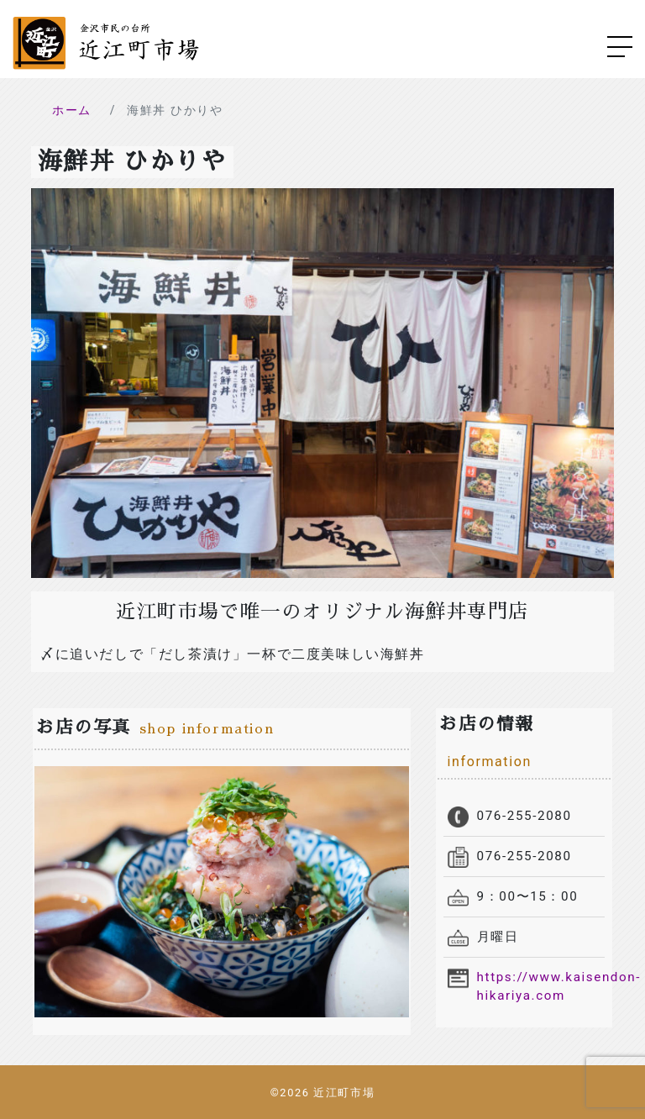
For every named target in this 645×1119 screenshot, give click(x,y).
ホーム (72, 110)
